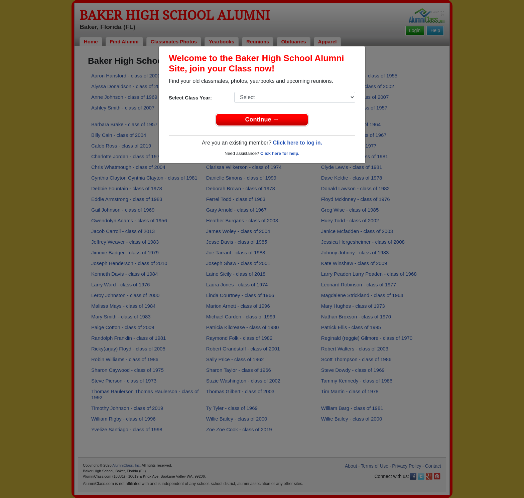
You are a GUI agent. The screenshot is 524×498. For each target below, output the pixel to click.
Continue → (262, 119)
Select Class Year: (190, 97)
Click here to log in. (297, 143)
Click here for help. (279, 153)
